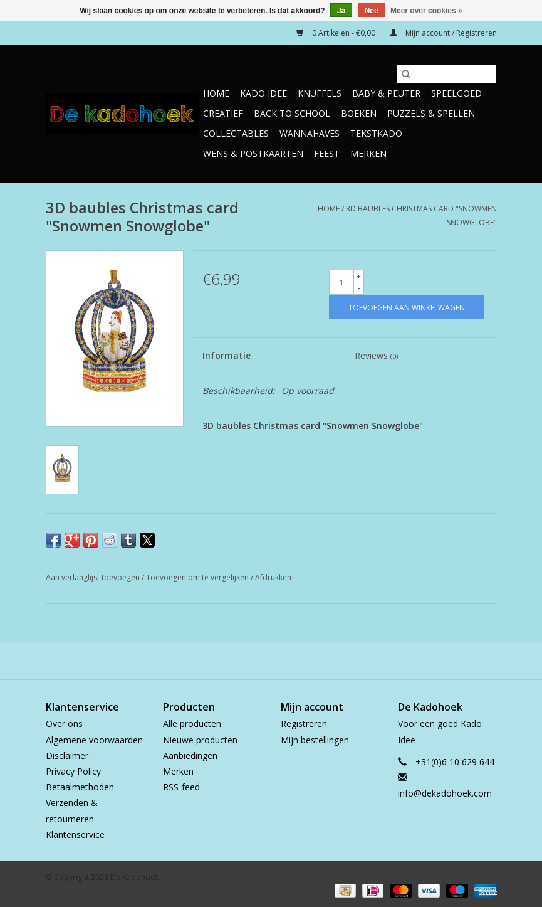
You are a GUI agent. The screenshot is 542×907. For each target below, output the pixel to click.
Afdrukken (273, 577)
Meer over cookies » (426, 10)
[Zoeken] (447, 74)
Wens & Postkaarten (253, 153)
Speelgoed (456, 93)
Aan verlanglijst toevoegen (94, 577)
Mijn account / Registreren (443, 33)
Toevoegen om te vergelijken (198, 577)
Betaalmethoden (80, 787)
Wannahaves (309, 133)
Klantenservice (75, 835)
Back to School (292, 113)
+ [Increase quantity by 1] (359, 276)
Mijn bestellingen (315, 740)
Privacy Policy (73, 771)
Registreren (304, 723)
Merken (368, 153)
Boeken (359, 113)
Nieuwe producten (200, 740)
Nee (371, 10)
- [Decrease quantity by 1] (359, 287)
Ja (341, 10)
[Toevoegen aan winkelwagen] (406, 307)
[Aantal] (341, 282)
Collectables (236, 133)
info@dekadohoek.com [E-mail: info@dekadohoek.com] (445, 793)
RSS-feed (181, 787)
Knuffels (319, 93)
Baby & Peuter (386, 93)
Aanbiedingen (190, 755)
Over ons (64, 723)
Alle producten (192, 723)
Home (216, 93)
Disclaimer (67, 755)
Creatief (223, 113)
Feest (327, 153)
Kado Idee (263, 93)
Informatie (226, 355)
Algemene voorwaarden (94, 740)
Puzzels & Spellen (431, 113)
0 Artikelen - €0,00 (336, 33)
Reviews (376, 355)
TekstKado (376, 133)
